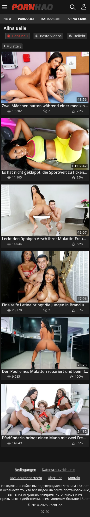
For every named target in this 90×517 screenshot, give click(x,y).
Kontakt (74, 477)
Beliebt (77, 35)
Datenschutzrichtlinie (58, 469)
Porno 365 (26, 19)
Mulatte (12, 46)
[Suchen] (73, 7)
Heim (7, 19)
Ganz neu (17, 36)
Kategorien (50, 19)
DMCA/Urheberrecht (26, 477)
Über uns (55, 477)
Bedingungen (25, 469)
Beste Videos (48, 35)
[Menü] (5, 7)
